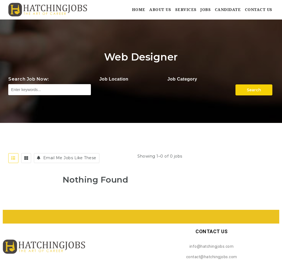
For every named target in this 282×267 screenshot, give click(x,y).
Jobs (205, 9)
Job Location (113, 79)
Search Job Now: (28, 79)
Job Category (182, 79)
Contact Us (258, 9)
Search (254, 89)
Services (186, 9)
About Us (160, 9)
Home (138, 9)
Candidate (228, 9)
